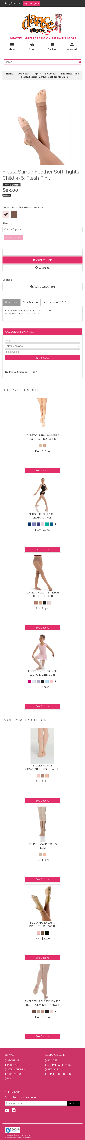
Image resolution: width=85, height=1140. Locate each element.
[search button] (80, 61)
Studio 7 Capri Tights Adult (42, 846)
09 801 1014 (12, 3)
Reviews (55, 302)
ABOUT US (12, 1060)
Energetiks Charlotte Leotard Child (42, 516)
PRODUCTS (12, 1065)
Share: (11, 185)
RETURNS (51, 1069)
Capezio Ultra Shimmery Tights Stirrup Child (43, 437)
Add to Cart (42, 260)
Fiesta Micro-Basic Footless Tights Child (42, 924)
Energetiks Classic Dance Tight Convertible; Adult (42, 1003)
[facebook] (13, 1110)
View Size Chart (13, 237)
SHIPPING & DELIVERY (58, 1065)
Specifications (30, 302)
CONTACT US (13, 1074)
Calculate (42, 357)
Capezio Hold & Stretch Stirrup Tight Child (42, 594)
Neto (29, 1138)
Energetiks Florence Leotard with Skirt (42, 673)
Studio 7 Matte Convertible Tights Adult (42, 767)
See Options (42, 470)
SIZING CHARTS (15, 1069)
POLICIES (51, 1060)
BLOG (9, 1078)
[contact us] (7, 1110)
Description (11, 302)
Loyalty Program (31, 3)
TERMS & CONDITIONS (58, 1074)
